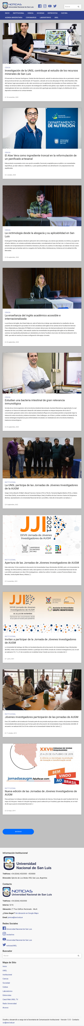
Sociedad (40, 13)
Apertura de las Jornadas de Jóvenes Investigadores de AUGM (42, 562)
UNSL (56, 17)
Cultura (64, 13)
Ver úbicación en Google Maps (26, 913)
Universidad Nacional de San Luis (17, 929)
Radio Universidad (10, 1004)
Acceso (5, 1008)
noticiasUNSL (10, 946)
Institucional (18, 13)
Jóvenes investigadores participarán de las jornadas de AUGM (41, 717)
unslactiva (8, 935)
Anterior (11, 832)
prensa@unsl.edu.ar (15, 917)
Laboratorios (45, 17)
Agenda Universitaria (13, 17)
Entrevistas (53, 13)
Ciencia (30, 13)
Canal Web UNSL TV (10, 1000)
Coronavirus (31, 17)
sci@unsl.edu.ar (9, 1023)
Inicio (7, 13)
